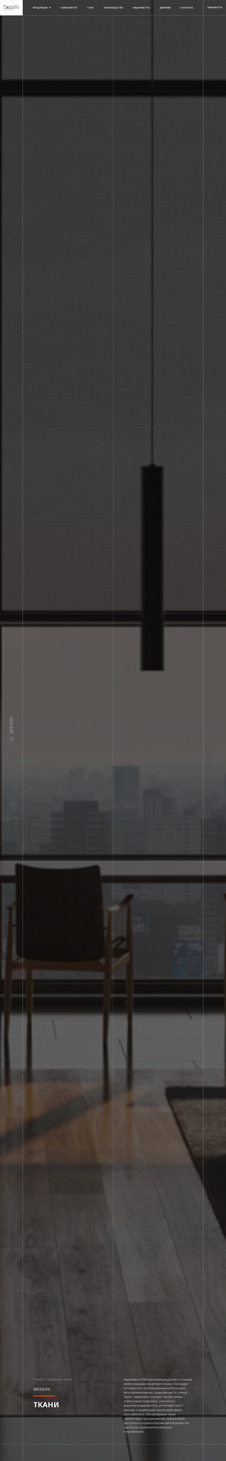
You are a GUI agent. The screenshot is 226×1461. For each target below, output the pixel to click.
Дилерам (165, 7)
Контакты (186, 7)
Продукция (42, 7)
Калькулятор (69, 7)
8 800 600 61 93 (214, 7)
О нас (90, 7)
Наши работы (141, 7)
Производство (113, 7)
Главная (38, 1379)
